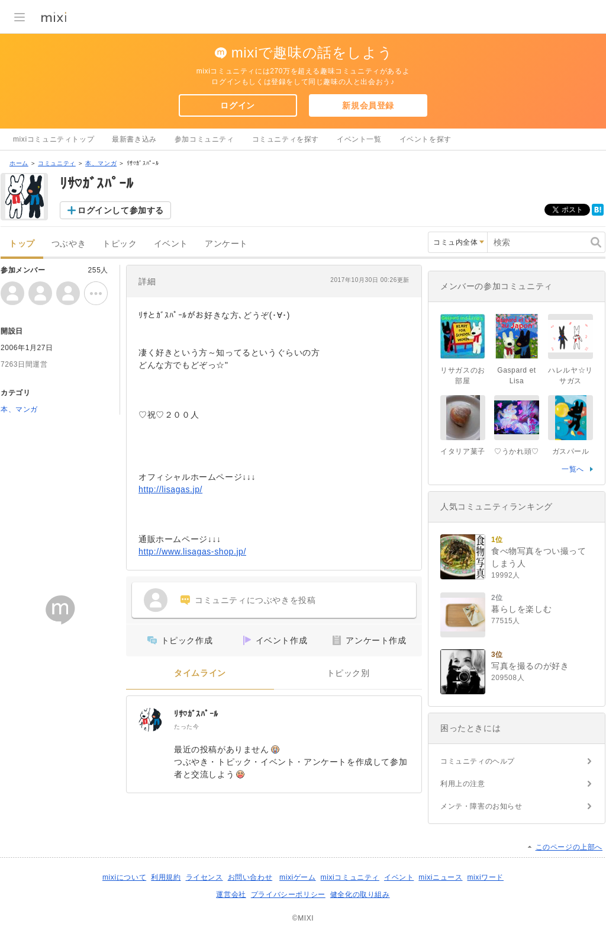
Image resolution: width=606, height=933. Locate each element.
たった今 (186, 726)
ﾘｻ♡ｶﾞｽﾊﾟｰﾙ (196, 714)
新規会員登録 (368, 105)
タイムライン (200, 673)
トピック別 (348, 673)
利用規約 (165, 877)
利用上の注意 (462, 784)
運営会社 (231, 894)
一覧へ (573, 469)
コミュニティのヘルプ (477, 761)
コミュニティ (57, 163)
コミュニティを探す (285, 139)
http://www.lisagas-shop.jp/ (192, 551)
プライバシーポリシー (288, 894)
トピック (119, 243)
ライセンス (204, 877)
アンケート (226, 243)
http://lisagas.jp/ (170, 489)
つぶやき (68, 243)
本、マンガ (101, 163)
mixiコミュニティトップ (53, 139)
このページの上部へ (569, 847)
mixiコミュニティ (350, 877)
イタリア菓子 (462, 451)
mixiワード (485, 877)
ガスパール (570, 451)
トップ (22, 243)
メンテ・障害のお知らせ (481, 806)
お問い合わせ (250, 877)
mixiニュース (440, 877)
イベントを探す (425, 139)
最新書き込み (134, 139)
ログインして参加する (121, 210)
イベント (171, 243)
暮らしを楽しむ (521, 609)
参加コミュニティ (204, 139)
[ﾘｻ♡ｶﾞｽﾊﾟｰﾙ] (150, 720)
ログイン (237, 105)
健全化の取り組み (360, 894)
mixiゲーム (297, 877)
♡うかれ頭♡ (516, 451)
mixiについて (124, 877)
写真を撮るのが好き (530, 666)
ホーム (18, 163)
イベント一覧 (359, 139)
